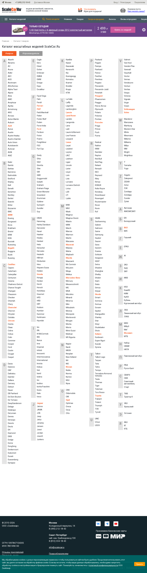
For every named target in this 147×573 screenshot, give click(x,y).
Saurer (98, 241)
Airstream (12, 83)
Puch (97, 132)
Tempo (98, 370)
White (126, 132)
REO (97, 172)
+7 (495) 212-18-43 (22, 2)
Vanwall (127, 69)
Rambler (98, 152)
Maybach (70, 254)
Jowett (40, 436)
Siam (97, 281)
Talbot (97, 354)
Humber (40, 311)
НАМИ (126, 346)
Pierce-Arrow (100, 106)
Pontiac (98, 119)
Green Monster (43, 192)
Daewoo (11, 367)
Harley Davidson (43, 225)
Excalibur (41, 89)
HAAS (39, 218)
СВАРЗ (127, 375)
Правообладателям (58, 553)
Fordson (40, 132)
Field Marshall (42, 112)
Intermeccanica (43, 357)
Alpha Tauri (13, 89)
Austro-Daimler (14, 139)
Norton (69, 377)
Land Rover (71, 116)
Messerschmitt (72, 284)
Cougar (11, 354)
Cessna (11, 281)
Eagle (39, 60)
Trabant (98, 399)
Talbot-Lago (100, 357)
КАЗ (126, 287)
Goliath (40, 182)
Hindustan (41, 261)
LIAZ (68, 155)
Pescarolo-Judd (101, 89)
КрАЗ (126, 297)
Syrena (98, 347)
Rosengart (99, 198)
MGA (68, 291)
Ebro (39, 63)
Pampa (98, 66)
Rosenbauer (100, 195)
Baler (10, 162)
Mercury (69, 281)
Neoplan (69, 354)
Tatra (97, 367)
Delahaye (12, 410)
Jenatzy (40, 423)
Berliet (10, 198)
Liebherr (69, 159)
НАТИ (126, 349)
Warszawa (128, 122)
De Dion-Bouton (14, 397)
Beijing (10, 182)
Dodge (10, 440)
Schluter (98, 254)
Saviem (98, 248)
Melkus (69, 274)
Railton (98, 145)
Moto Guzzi (71, 331)
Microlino (70, 294)
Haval (39, 231)
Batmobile (12, 175)
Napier (68, 344)
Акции (144, 19)
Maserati (70, 245)
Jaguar (40, 403)
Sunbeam (99, 337)
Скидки (80, 19)
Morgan (69, 321)
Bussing (11, 258)
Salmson (98, 228)
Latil (67, 129)
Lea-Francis (71, 135)
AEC (9, 76)
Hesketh (40, 254)
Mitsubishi (70, 307)
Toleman (98, 389)
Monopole (70, 314)
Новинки (68, 19)
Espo (39, 86)
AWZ (10, 155)
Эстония (127, 413)
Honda (40, 274)
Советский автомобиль (129, 382)
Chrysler (11, 314)
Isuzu (39, 390)
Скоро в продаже (96, 19)
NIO (67, 364)
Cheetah (11, 301)
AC (9, 66)
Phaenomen (100, 99)
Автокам (128, 208)
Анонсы (112, 19)
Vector (127, 76)
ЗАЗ (125, 265)
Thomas (98, 382)
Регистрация (125, 2)
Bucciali (11, 241)
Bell (9, 185)
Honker (40, 281)
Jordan (40, 433)
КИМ (126, 293)
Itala (38, 393)
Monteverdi (71, 317)
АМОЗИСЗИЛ (129, 211)
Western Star (129, 129)
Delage (11, 407)
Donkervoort (13, 450)
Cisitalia (11, 317)
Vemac (127, 79)
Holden (40, 271)
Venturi (127, 86)
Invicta (39, 363)
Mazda (69, 258)
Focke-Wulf (41, 119)
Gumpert (40, 205)
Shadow (98, 268)
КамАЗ (127, 290)
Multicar (69, 334)
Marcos (69, 231)
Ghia (39, 159)
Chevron (11, 311)
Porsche (99, 122)
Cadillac (11, 264)
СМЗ (126, 378)
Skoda (98, 294)
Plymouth (99, 109)
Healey (40, 238)
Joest (39, 430)
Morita (68, 324)
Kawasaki (70, 66)
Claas (10, 327)
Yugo (126, 168)
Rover (97, 205)
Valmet (127, 60)
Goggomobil (42, 178)
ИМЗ (126, 278)
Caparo (11, 268)
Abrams (11, 63)
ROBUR (98, 185)
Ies (38, 327)
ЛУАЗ (126, 317)
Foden (39, 122)
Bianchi (11, 202)
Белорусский (129, 221)
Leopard (69, 139)
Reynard (98, 175)
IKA (38, 337)
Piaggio (98, 103)
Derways (11, 420)
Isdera (39, 377)
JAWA (39, 410)
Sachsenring (100, 221)
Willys (126, 145)
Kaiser (68, 63)
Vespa (126, 93)
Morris (68, 327)
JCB (38, 413)
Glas (38, 168)
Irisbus (39, 367)
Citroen (11, 321)
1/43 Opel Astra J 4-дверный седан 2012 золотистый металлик (60, 30)
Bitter (10, 205)
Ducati (10, 456)
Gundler (40, 208)
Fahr (39, 99)
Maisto (69, 221)
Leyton (69, 152)
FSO (38, 145)
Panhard (98, 69)
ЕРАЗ (126, 246)
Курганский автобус (133, 303)
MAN (68, 225)
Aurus (10, 129)
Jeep (39, 416)
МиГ (126, 330)
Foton (39, 135)
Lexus (68, 142)
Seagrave (99, 258)
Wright (126, 152)
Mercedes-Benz (73, 278)
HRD (38, 301)
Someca (98, 301)
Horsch (40, 287)
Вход (116, 2)
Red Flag (98, 162)
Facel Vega (41, 96)
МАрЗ (126, 326)
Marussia (70, 241)
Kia (67, 73)
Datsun (11, 387)
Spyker (98, 311)
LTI (67, 195)
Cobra (10, 331)
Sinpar (97, 291)
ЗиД (126, 268)
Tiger (97, 386)
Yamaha (127, 165)
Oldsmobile (70, 393)
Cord (10, 347)
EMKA (39, 76)
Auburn (11, 122)
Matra (68, 251)
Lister (68, 169)
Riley (97, 179)
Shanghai (99, 271)
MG (67, 288)
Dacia (10, 364)
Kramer (69, 83)
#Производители (30, 53)
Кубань (127, 300)
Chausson (12, 294)
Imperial (40, 347)
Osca (68, 410)
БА (125, 218)
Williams (127, 142)
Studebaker (100, 327)
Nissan (69, 367)
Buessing (12, 245)
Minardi (69, 297)
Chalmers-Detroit (15, 284)
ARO (10, 112)
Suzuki (98, 344)
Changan (12, 291)
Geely (39, 155)
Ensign (39, 83)
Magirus (69, 215)
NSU (67, 380)
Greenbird (41, 195)
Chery (10, 304)
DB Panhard (13, 393)
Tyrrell (97, 412)
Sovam (98, 307)
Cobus (10, 334)
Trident (98, 402)
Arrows (11, 116)
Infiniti (39, 350)
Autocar (11, 149)
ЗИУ (125, 271)
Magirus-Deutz (72, 218)
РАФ (126, 365)
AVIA (10, 152)
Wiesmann (128, 135)
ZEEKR (127, 182)
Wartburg (128, 126)
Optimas (69, 403)
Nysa (68, 383)
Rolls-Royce (100, 188)
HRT (38, 304)
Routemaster (100, 202)
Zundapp (128, 192)
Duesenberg (13, 460)
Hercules (40, 251)
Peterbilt (98, 93)
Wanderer (128, 119)
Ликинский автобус (132, 313)
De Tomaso (13, 400)
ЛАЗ (126, 310)
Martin (68, 238)
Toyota (98, 396)
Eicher (39, 69)
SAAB (97, 218)
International (42, 360)
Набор (126, 343)
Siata (97, 284)
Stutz (97, 331)
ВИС (126, 231)
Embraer (40, 73)
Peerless (98, 79)
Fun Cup (40, 149)
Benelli (10, 188)
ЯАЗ (125, 422)
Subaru (98, 334)
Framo (39, 139)
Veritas (127, 89)
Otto (68, 413)
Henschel (41, 248)
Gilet (39, 162)
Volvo (126, 112)
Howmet (40, 294)
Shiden (98, 278)
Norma (69, 373)
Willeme (127, 139)
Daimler (11, 377)
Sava (97, 245)
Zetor (126, 185)
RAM (97, 149)
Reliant (98, 165)
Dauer (10, 390)
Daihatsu (11, 373)
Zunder (127, 198)
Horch (39, 284)
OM (67, 397)
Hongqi (40, 278)
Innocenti (41, 353)
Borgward (12, 222)
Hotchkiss (41, 291)
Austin (10, 132)
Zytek (126, 201)
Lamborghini (71, 109)
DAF (9, 370)
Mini (67, 304)
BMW (10, 215)
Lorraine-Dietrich (73, 185)
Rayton (98, 155)
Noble (68, 370)
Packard (98, 60)
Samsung (99, 235)
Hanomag (41, 221)
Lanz (68, 126)
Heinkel (40, 241)
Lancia (69, 112)
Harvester (41, 228)
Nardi (68, 347)
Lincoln (69, 165)
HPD (38, 297)
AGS (10, 79)
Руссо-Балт (129, 368)
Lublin (68, 198)
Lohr (68, 175)
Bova (10, 225)
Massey (69, 248)
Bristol (10, 231)
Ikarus (39, 340)
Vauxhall (127, 73)
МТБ (126, 336)
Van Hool (127, 63)
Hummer (40, 314)
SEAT (97, 261)
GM (38, 172)
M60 (68, 208)
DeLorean (12, 413)
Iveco (39, 397)
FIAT (39, 109)
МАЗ (126, 323)
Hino (39, 264)
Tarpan (98, 360)
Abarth (11, 60)
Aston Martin (13, 119)
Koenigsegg (71, 76)
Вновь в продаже (128, 19)
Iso (38, 380)
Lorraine (69, 182)
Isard (39, 373)
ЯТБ (125, 429)
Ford (39, 129)
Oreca (68, 406)
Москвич (128, 333)
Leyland (69, 149)
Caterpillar (12, 274)
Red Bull (98, 159)
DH (9, 430)
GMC (39, 175)
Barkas (11, 169)
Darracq (11, 383)
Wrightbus (128, 155)
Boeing (11, 218)
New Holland (71, 357)
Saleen (98, 225)
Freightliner (41, 142)
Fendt (39, 102)
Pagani (98, 63)
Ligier (68, 162)
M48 (68, 205)
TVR (97, 409)
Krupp (68, 89)
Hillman (40, 258)
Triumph (98, 406)
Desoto (11, 423)
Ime (38, 344)
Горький (127, 237)
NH (67, 360)
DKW (10, 436)
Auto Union (12, 142)
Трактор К (128, 397)
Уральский (128, 407)
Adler (10, 73)
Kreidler (69, 86)
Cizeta (10, 324)
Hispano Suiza (43, 268)
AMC (10, 99)
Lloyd (68, 172)
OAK (68, 390)
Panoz (97, 73)
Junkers (40, 439)
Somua (98, 304)
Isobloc (40, 383)
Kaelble (69, 60)
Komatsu (70, 79)
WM (125, 149)
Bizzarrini (12, 208)
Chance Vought (14, 288)
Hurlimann (41, 317)
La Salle (69, 99)
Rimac (97, 182)
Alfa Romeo (13, 86)
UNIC (97, 419)
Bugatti (11, 248)
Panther (98, 76)
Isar (38, 370)
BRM (10, 235)
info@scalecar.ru (56, 547)
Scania (98, 251)
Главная (5, 41)
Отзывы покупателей (12, 552)
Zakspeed (128, 178)
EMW (39, 79)
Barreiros (12, 172)
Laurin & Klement (73, 132)
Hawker (40, 234)
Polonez (98, 116)
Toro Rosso (100, 392)
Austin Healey (14, 136)
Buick (10, 255)
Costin (10, 350)
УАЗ (125, 403)
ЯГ (125, 426)
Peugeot (99, 96)
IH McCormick (42, 334)
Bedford (11, 179)
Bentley (11, 195)
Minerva (69, 301)
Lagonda (69, 106)
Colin (10, 337)
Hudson (40, 307)
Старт (126, 387)
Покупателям (140, 2)
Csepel (11, 357)
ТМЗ (126, 393)
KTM (68, 93)
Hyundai (40, 321)
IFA (38, 330)
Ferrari (40, 106)
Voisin (126, 106)
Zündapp (128, 195)
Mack (68, 212)
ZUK (125, 188)
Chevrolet (12, 307)
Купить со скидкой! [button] (123, 30)
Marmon (69, 235)
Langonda (70, 122)
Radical (98, 142)
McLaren (69, 268)
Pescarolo (99, 86)
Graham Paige (43, 188)
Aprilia (10, 106)
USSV (97, 425)
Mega (68, 271)
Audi (10, 126)
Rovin (97, 208)
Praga (97, 126)
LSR (67, 192)
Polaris (98, 112)
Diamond (12, 433)
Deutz (10, 426)
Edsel (39, 66)
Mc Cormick (71, 264)
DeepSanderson (15, 403)
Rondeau (99, 192)
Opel (68, 400)
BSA (10, 238)
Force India (41, 126)
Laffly (68, 102)
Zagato (127, 175)
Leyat (68, 145)
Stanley (98, 317)
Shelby (98, 274)
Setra (97, 264)
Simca (97, 288)
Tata (97, 364)
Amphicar (12, 103)
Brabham (12, 228)
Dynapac (11, 463)
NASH (68, 350)
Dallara (11, 380)
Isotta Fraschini (43, 387)
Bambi (10, 165)
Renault (98, 169)
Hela (39, 244)
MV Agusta (70, 337)
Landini (69, 119)
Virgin (126, 103)
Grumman (41, 198)
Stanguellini (100, 314)
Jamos (40, 406)
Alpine (10, 93)
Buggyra (11, 251)
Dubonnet (12, 453)
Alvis (10, 96)
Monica (69, 311)
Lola (67, 179)
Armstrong (12, 109)
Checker (11, 297)
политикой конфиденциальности (103, 565)
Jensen (40, 426)
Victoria (127, 96)
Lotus (68, 188)
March (68, 228)
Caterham (12, 271)
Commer (11, 341)
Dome (10, 443)
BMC (10, 212)
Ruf (96, 212)
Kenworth (70, 69)
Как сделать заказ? (136, 11)
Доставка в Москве (42, 2)
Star (97, 321)
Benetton (12, 192)
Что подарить (90, 9)
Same (97, 231)
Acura (10, 69)
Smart (97, 297)
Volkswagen (129, 109)
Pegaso (98, 83)
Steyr (97, 324)
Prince (97, 129)
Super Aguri (100, 341)
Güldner (40, 202)
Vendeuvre (128, 83)
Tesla (97, 379)
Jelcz (39, 420)
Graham (40, 185)
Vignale (127, 99)
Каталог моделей (17, 19)
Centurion (12, 278)
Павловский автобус (133, 356)
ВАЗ (126, 228)
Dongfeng (12, 446)
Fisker (39, 116)
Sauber (98, 238)
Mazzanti (70, 261)
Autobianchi (13, 145)
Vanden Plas (129, 66)
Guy (38, 212)
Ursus (97, 422)
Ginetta (40, 165)
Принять (139, 564)
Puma (97, 136)
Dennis (11, 416)
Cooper (11, 344)
